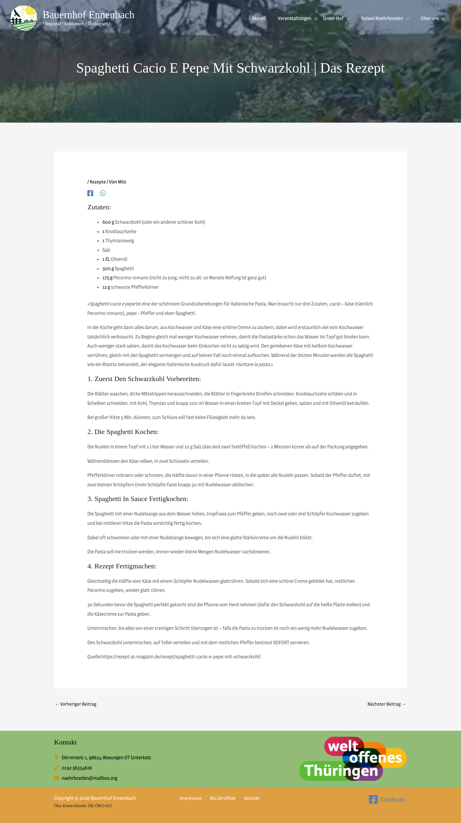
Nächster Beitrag (386, 704)
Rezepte (98, 182)
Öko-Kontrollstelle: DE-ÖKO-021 (86, 805)
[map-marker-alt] (102, 758)
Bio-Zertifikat (218, 798)
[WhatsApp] (103, 193)
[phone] (73, 768)
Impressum (188, 798)
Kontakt (245, 798)
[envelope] (85, 779)
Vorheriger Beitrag (76, 704)
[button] (351, 18)
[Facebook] (90, 193)
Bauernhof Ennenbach (88, 15)
